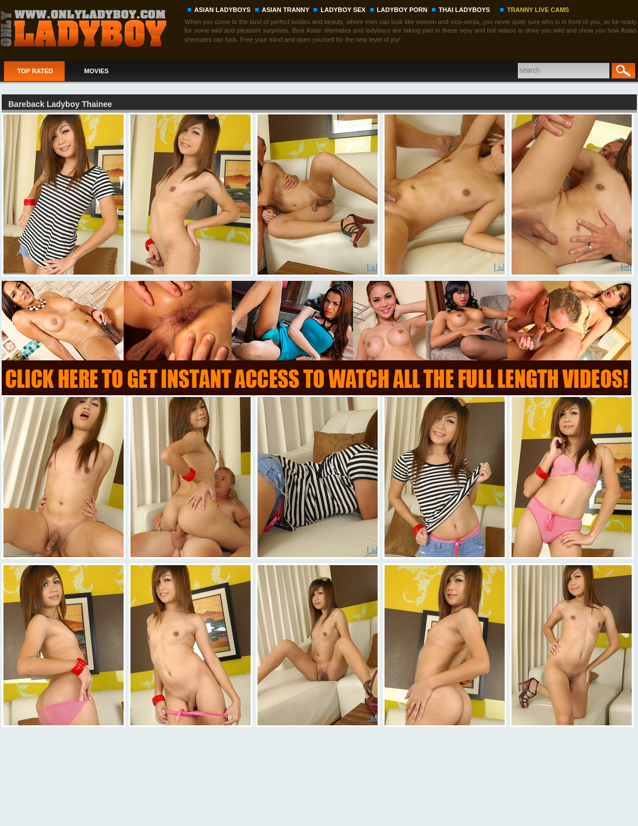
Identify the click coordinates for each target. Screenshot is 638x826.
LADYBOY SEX (343, 9)
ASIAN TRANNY (286, 9)
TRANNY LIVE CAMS (538, 9)
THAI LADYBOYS (464, 9)
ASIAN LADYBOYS (223, 9)
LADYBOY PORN (402, 9)
